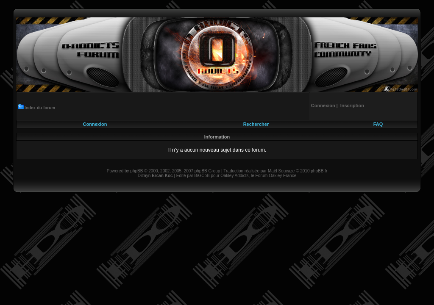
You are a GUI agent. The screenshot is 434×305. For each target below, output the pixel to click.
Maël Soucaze (281, 171)
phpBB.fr (319, 171)
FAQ (378, 124)
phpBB (136, 171)
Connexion (95, 124)
